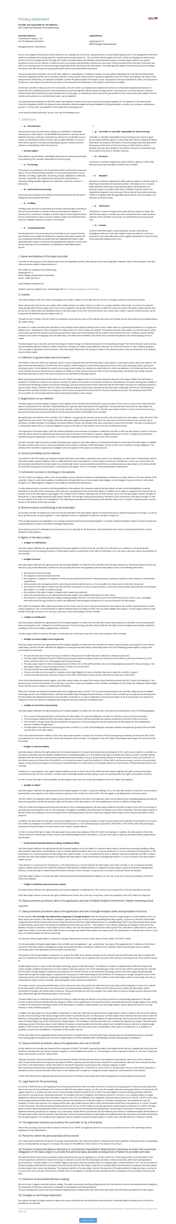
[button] (88, 1220)
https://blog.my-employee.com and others (81, 289)
